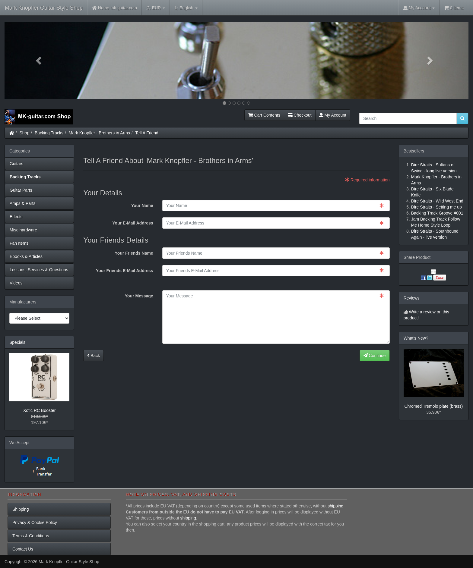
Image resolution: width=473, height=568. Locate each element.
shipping (335, 506)
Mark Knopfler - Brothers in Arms (99, 132)
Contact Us (22, 549)
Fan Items (19, 243)
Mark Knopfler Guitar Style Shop (44, 8)
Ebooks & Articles (26, 256)
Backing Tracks (49, 132)
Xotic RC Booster (39, 410)
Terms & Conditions (30, 535)
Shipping (20, 509)
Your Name (142, 205)
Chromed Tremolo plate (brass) (433, 406)
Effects (16, 216)
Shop (25, 132)
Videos (16, 283)
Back (93, 355)
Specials (17, 342)
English (186, 8)
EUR (156, 8)
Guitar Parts (21, 190)
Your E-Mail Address (132, 223)
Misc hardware (23, 230)
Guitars (16, 163)
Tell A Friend (146, 132)
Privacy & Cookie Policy (34, 522)
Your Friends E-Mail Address (124, 270)
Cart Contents (264, 115)
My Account (332, 115)
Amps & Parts (23, 203)
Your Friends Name (134, 253)
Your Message (139, 295)
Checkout (300, 115)
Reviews (412, 298)
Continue (374, 355)
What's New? (416, 338)
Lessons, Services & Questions (39, 269)
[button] (39, 60)
